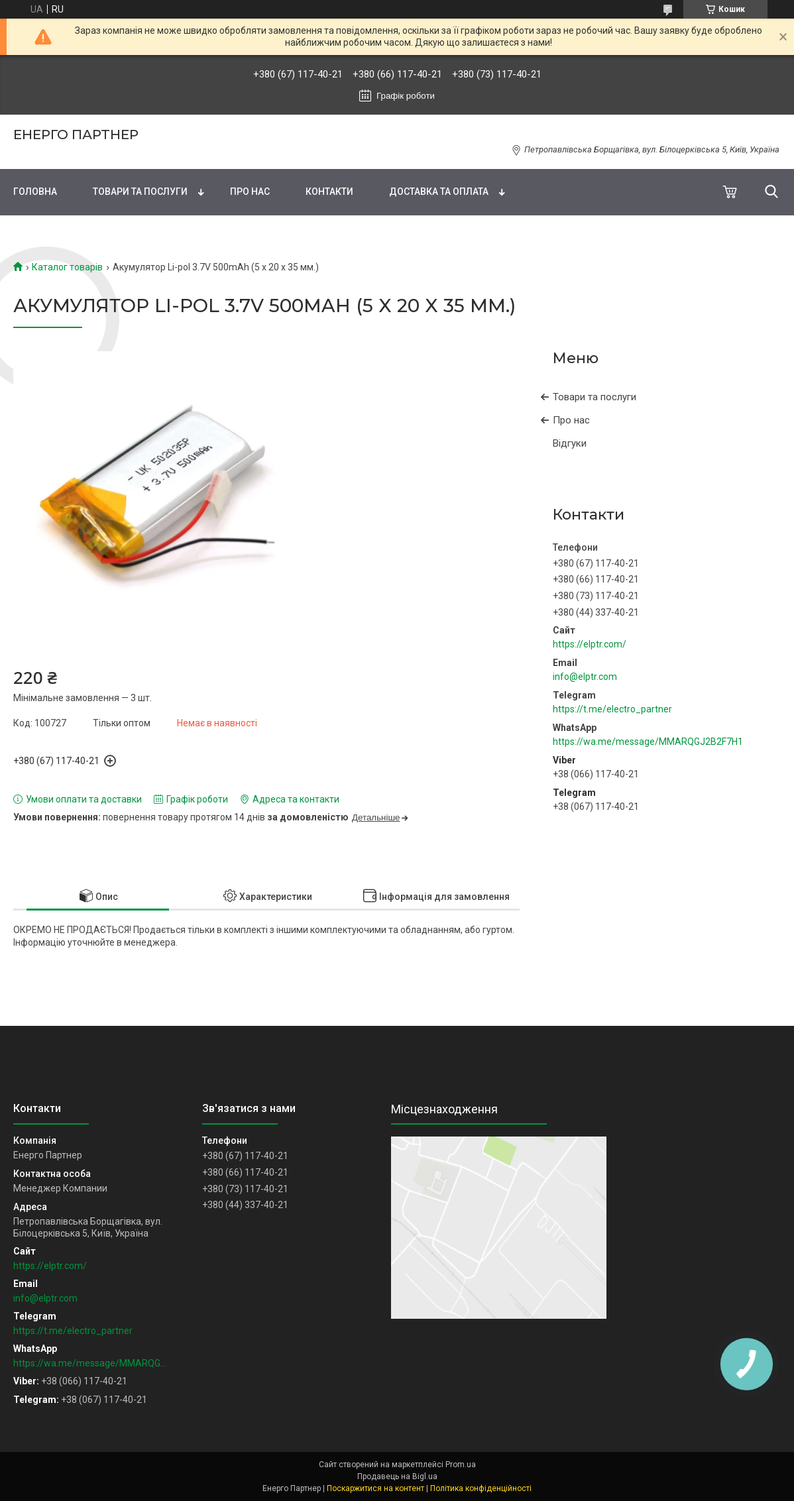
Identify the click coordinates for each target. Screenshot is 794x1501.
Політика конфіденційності (481, 1488)
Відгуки (570, 443)
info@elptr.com (585, 676)
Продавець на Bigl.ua (397, 1476)
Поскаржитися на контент (375, 1488)
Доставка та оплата (438, 191)
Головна (35, 191)
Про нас (250, 191)
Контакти (329, 191)
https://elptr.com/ (589, 644)
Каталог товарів (67, 267)
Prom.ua (460, 1464)
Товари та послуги (140, 191)
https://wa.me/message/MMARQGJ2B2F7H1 (648, 741)
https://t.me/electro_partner (612, 709)
